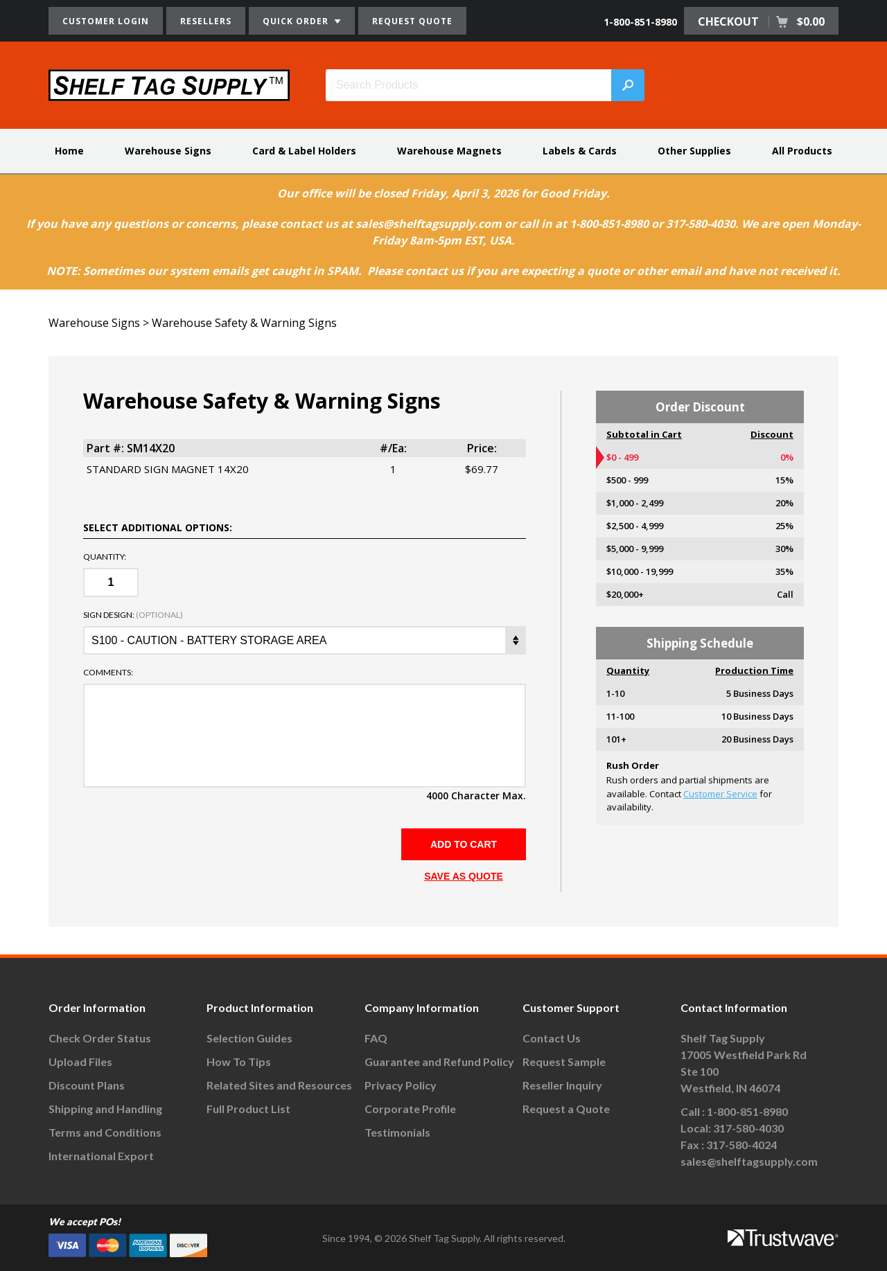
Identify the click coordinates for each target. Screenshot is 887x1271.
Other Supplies (694, 150)
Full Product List (248, 1108)
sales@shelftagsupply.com (749, 1161)
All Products (802, 150)
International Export (101, 1155)
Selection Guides (249, 1038)
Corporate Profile (410, 1108)
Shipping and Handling (105, 1108)
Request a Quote (566, 1108)
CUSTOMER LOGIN (105, 21)
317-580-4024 (741, 1144)
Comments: (108, 672)
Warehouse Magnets (449, 150)
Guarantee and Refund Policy (439, 1061)
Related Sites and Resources (279, 1085)
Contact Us (551, 1038)
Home (69, 150)
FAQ (376, 1038)
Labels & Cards (580, 150)
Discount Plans (87, 1085)
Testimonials (397, 1132)
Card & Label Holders (304, 150)
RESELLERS (205, 21)
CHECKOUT (761, 21)
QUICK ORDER (302, 21)
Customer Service (720, 794)
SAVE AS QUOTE (463, 876)
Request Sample (564, 1061)
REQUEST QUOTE (412, 21)
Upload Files (80, 1061)
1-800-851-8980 (640, 21)
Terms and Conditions (105, 1132)
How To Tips (239, 1061)
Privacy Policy (401, 1085)
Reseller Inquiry (562, 1085)
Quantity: (104, 557)
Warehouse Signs (168, 150)
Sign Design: (133, 615)
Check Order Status (100, 1038)
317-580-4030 (748, 1128)
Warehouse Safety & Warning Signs (244, 322)
